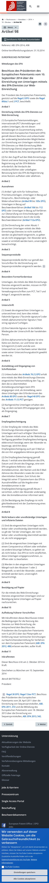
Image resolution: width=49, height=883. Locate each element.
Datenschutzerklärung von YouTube (16, 859)
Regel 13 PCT (28, 694)
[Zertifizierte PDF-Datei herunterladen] (22, 39)
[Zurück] (8, 724)
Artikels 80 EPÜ (9, 396)
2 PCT (16, 101)
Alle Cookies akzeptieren (25, 878)
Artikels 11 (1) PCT (15, 399)
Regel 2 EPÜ (23, 98)
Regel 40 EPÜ (33, 396)
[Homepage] (3, 20)
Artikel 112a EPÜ (31, 220)
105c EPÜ (40, 201)
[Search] (30, 6)
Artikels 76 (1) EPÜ (31, 374)
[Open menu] (10, 27)
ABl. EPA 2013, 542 (32, 716)
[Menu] (38, 6)
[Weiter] (41, 724)
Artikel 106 (30, 207)
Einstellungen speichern (24, 872)
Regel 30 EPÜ (12, 694)
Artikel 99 (27, 201)
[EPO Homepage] (16, 6)
